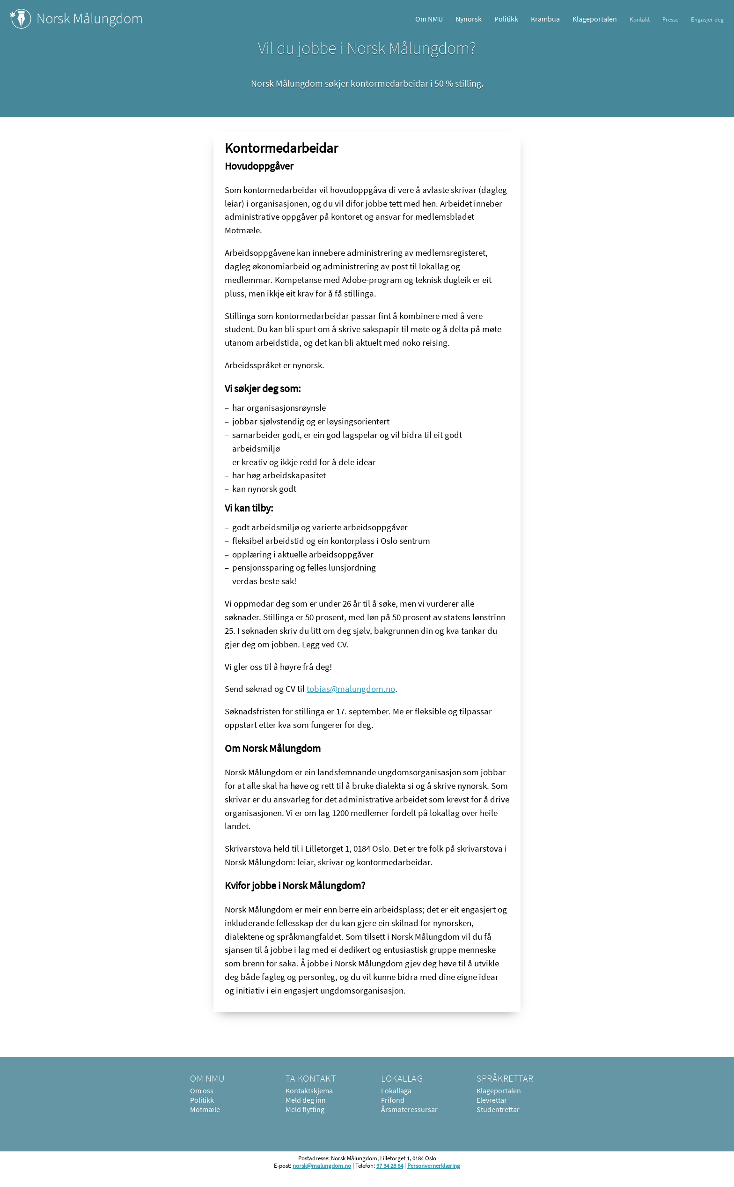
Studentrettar (498, 1109)
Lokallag (402, 1078)
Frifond (392, 1100)
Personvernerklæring (433, 1165)
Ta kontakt (311, 1078)
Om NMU (429, 18)
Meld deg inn (306, 1100)
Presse (670, 19)
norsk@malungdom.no (322, 1165)
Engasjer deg (707, 19)
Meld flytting (305, 1109)
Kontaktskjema (309, 1090)
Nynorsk (468, 18)
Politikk (506, 18)
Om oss (201, 1090)
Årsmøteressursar (409, 1109)
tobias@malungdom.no (351, 688)
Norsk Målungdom (76, 18)
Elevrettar (492, 1100)
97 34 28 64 (389, 1165)
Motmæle (205, 1109)
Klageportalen (595, 18)
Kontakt (640, 19)
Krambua (545, 18)
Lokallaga (396, 1090)
